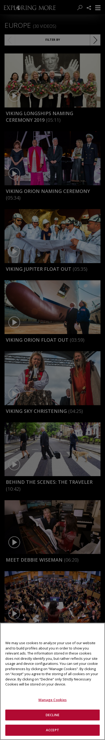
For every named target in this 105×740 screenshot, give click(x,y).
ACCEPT (52, 730)
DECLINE (53, 714)
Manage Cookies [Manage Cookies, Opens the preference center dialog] (52, 699)
